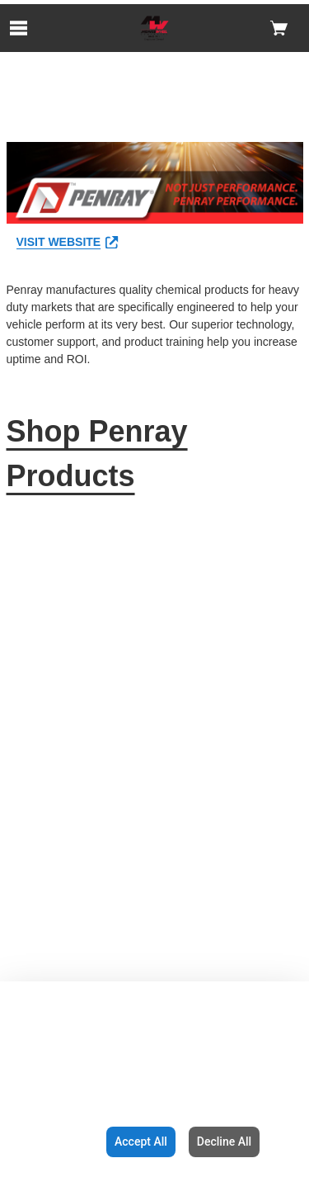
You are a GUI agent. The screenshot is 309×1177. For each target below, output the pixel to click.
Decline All (224, 1141)
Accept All (141, 1141)
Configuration (50, 1141)
